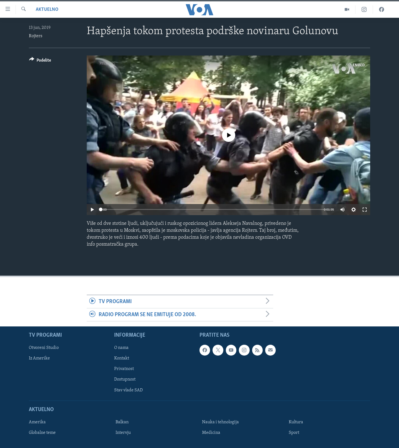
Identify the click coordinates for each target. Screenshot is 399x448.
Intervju (123, 433)
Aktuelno (47, 9)
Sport (294, 433)
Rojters (35, 36)
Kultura (296, 422)
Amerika (37, 422)
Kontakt (121, 358)
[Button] (40, 61)
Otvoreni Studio (44, 348)
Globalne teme (42, 433)
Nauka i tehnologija (220, 422)
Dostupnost (124, 379)
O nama (121, 348)
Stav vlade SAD (128, 390)
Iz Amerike (39, 358)
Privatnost (124, 369)
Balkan (122, 422)
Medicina (211, 433)
